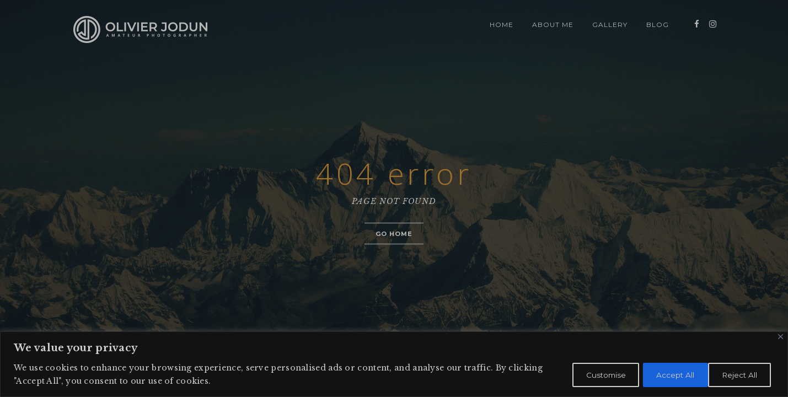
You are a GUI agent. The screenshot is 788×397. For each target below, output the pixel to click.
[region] (394, 364)
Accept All (739, 374)
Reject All (665, 374)
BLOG (657, 24)
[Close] (780, 336)
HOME (501, 24)
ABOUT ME (552, 24)
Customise (589, 374)
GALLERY (610, 24)
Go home (394, 234)
